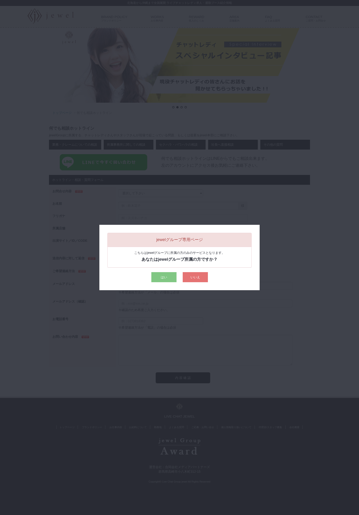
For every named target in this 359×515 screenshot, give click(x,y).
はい (164, 277)
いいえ (195, 277)
